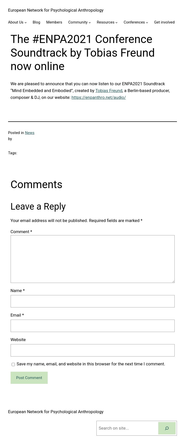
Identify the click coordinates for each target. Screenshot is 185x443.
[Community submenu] (90, 22)
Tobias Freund (108, 90)
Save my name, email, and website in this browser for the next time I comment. (91, 363)
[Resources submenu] (116, 22)
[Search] (167, 428)
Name (18, 290)
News (29, 132)
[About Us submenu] (25, 22)
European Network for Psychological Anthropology (55, 10)
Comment (21, 231)
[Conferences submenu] (147, 22)
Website (18, 339)
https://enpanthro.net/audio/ (98, 97)
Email (17, 315)
